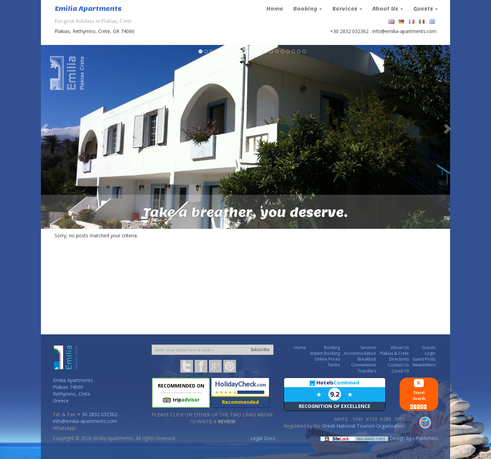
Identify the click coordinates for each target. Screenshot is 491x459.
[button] (97, 390)
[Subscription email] (199, 350)
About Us (387, 9)
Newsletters (424, 365)
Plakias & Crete (394, 353)
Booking (307, 9)
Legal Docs (263, 438)
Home (274, 9)
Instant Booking (325, 353)
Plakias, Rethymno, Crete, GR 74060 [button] (94, 31)
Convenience (363, 365)
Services (347, 9)
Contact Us (398, 365)
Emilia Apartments (88, 9)
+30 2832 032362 (349, 31)
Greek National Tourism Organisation (363, 426)
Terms (334, 365)
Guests (425, 9)
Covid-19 (400, 371)
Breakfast (367, 359)
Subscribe (260, 349)
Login (430, 353)
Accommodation (360, 353)
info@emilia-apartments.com (404, 31)
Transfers (367, 371)
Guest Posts (424, 359)
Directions (399, 359)
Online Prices (327, 359)
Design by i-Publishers (414, 438)
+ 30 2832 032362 (97, 414)
